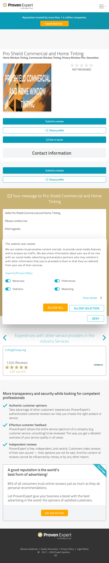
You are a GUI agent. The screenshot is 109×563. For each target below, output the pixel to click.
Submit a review (54, 121)
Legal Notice (83, 549)
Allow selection (86, 308)
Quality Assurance (49, 549)
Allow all (55, 307)
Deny (95, 318)
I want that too (53, 24)
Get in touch (54, 139)
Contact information (68, 153)
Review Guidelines (29, 549)
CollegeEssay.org (15, 350)
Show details (90, 298)
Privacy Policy (24, 273)
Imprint (9, 273)
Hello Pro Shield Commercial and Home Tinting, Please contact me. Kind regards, (54, 230)
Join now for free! (54, 513)
